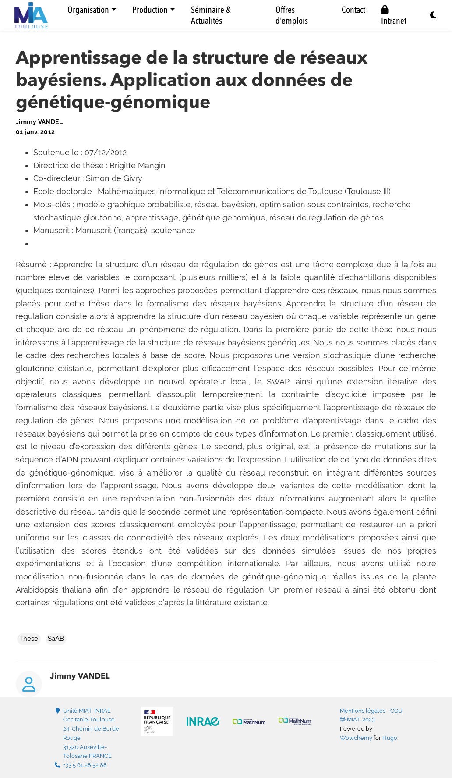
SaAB (56, 639)
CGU (396, 710)
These (28, 639)
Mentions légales (362, 710)
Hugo (389, 738)
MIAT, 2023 (357, 719)
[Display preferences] (434, 16)
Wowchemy (356, 738)
